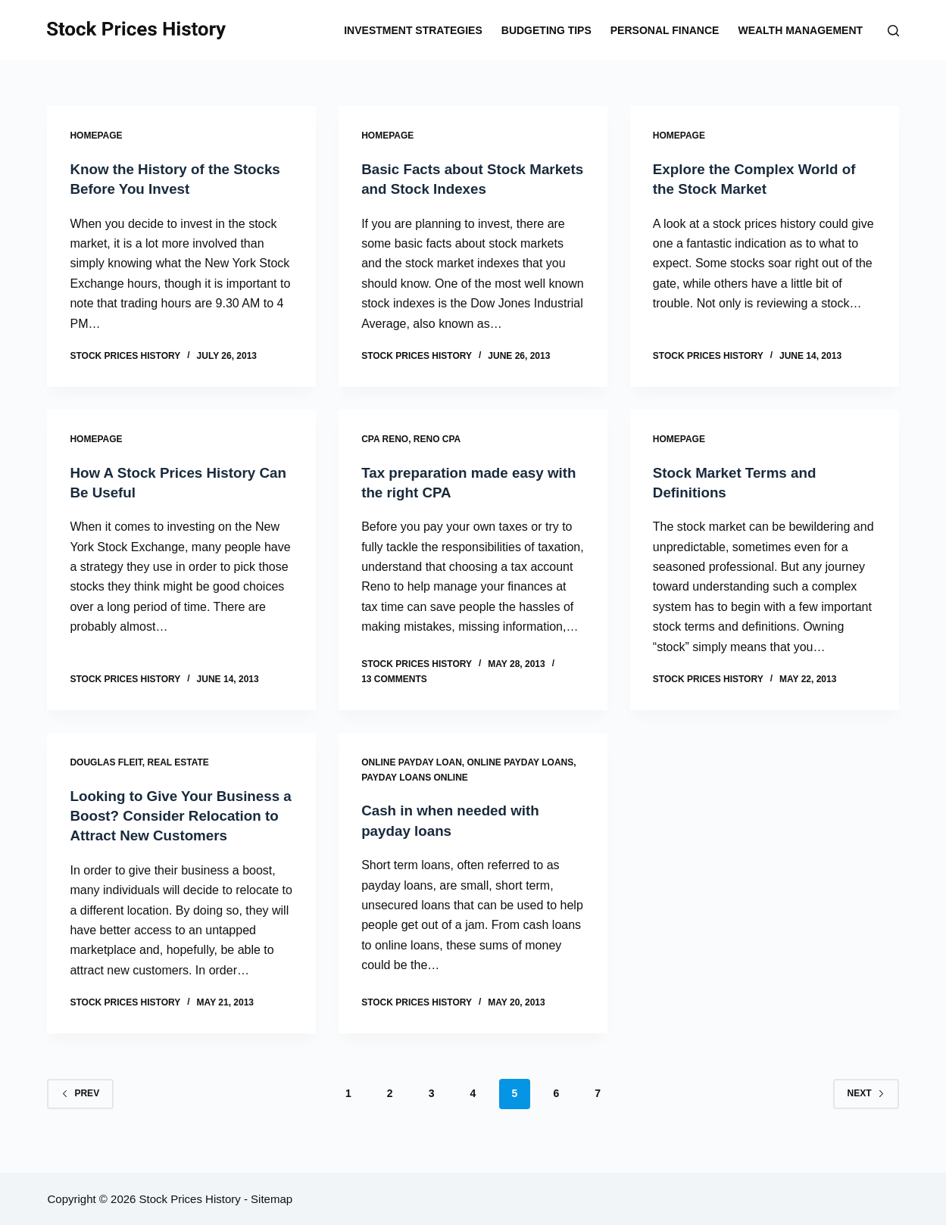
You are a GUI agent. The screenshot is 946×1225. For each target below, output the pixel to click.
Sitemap (271, 1198)
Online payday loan (411, 761)
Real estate (177, 761)
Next (866, 1110)
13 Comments (394, 677)
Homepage (96, 135)
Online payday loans (520, 761)
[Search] (893, 30)
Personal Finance (665, 30)
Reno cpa (437, 438)
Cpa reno (384, 438)
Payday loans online (414, 776)
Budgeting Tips (546, 30)
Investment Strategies (413, 30)
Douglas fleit (106, 761)
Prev (80, 1110)
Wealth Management (800, 30)
